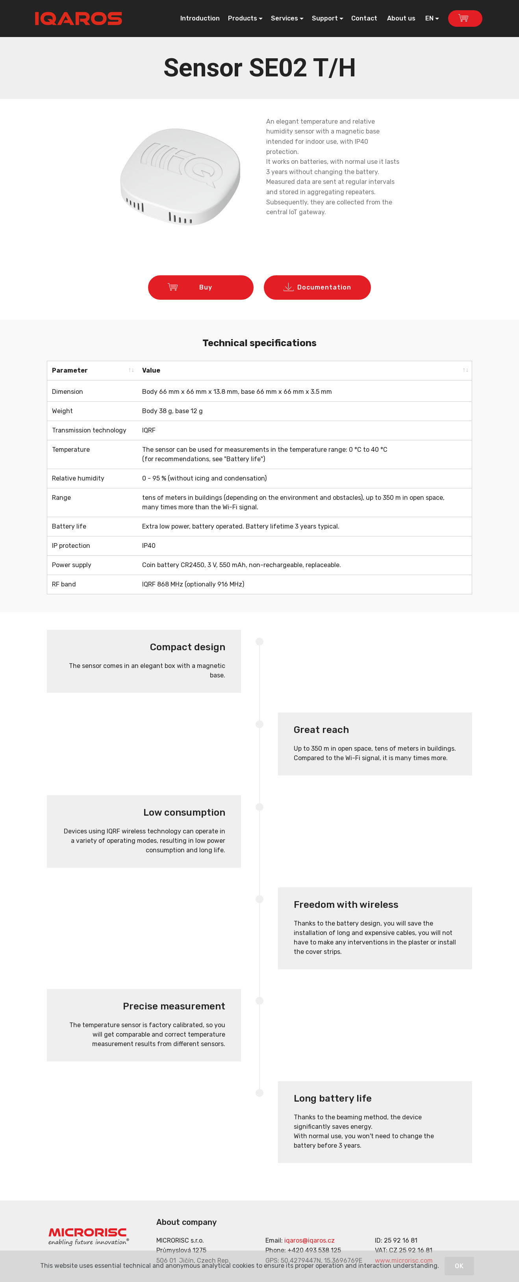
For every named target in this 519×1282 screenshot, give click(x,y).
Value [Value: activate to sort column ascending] (151, 370)
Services (284, 18)
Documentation (317, 287)
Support (325, 18)
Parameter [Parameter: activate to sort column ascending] (70, 370)
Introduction (200, 18)
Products (242, 18)
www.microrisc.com (404, 1258)
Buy (201, 287)
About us (402, 18)
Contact (365, 18)
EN (429, 18)
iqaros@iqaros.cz (309, 1238)
